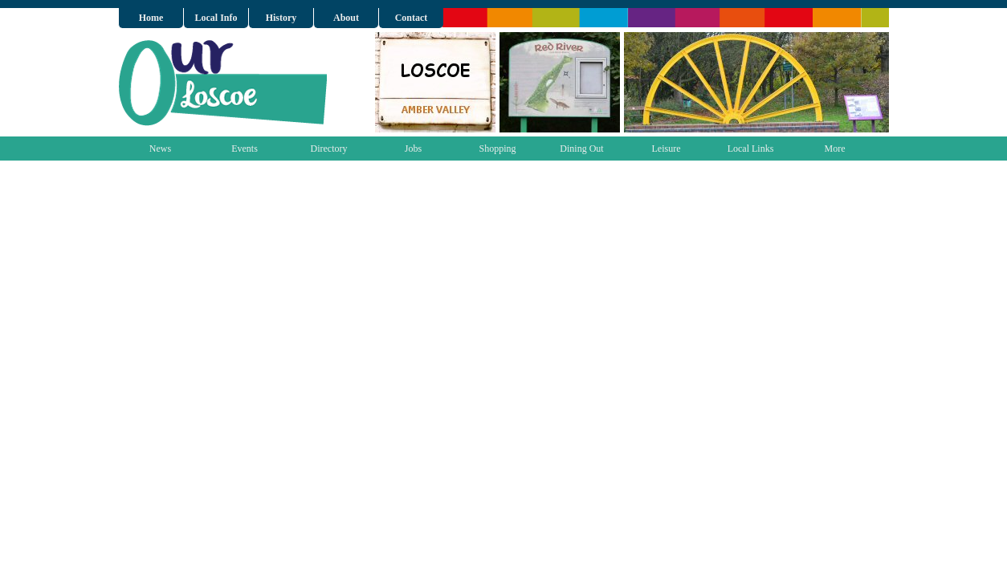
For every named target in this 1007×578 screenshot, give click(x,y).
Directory (329, 148)
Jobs (413, 148)
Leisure (666, 148)
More (835, 148)
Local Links (751, 148)
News (160, 148)
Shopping (497, 148)
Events (244, 148)
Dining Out (581, 148)
